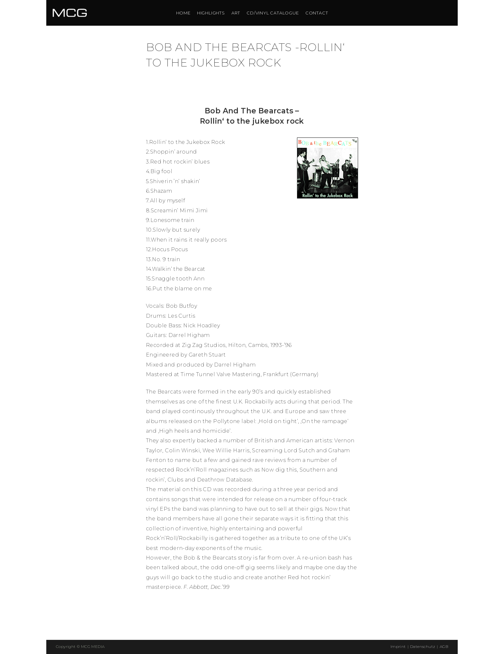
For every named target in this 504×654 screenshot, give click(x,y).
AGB (444, 646)
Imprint (398, 646)
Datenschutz (422, 646)
